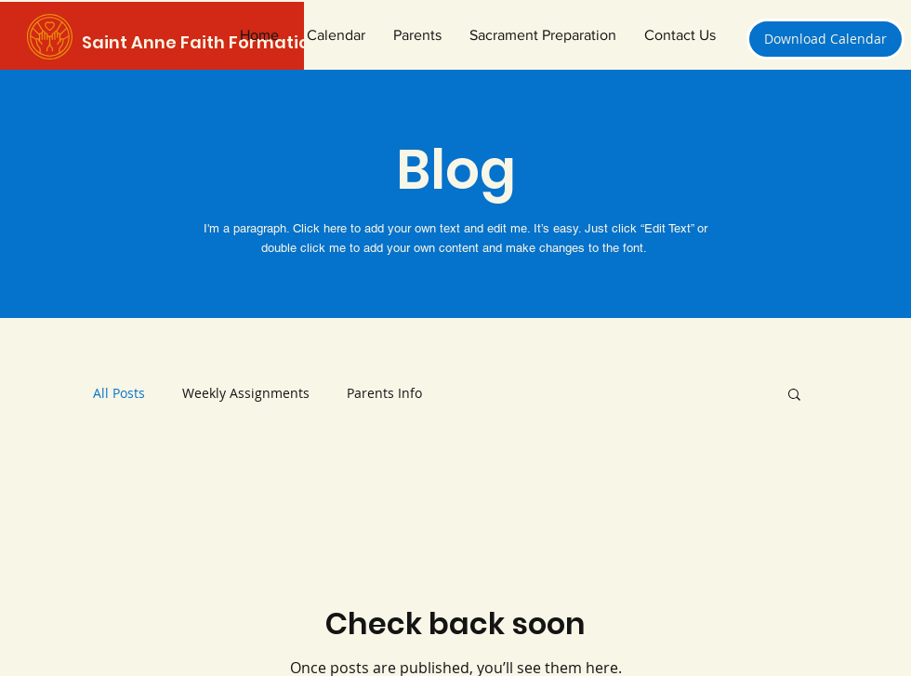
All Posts (119, 393)
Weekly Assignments (246, 393)
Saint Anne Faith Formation (201, 42)
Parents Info (384, 393)
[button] (543, 35)
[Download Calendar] (825, 39)
